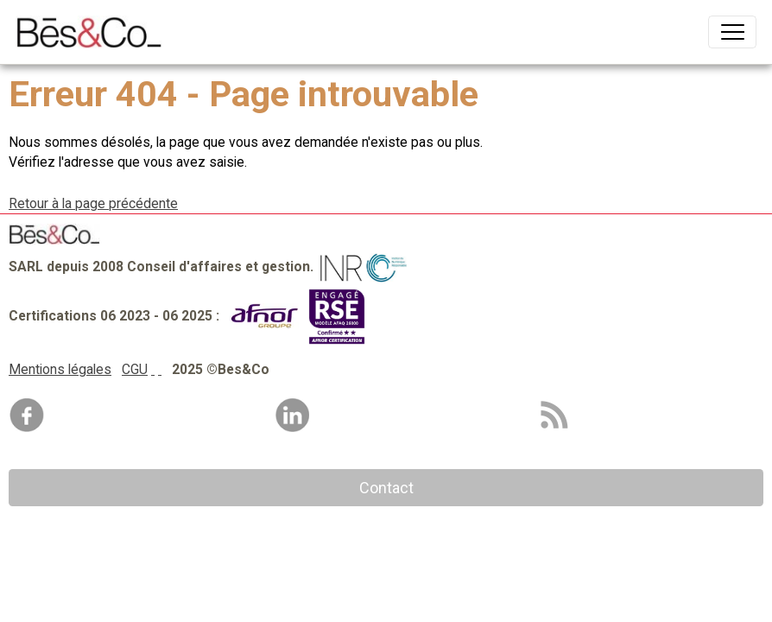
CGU (135, 369)
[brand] (93, 32)
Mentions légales (60, 369)
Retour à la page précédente (93, 203)
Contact (386, 488)
